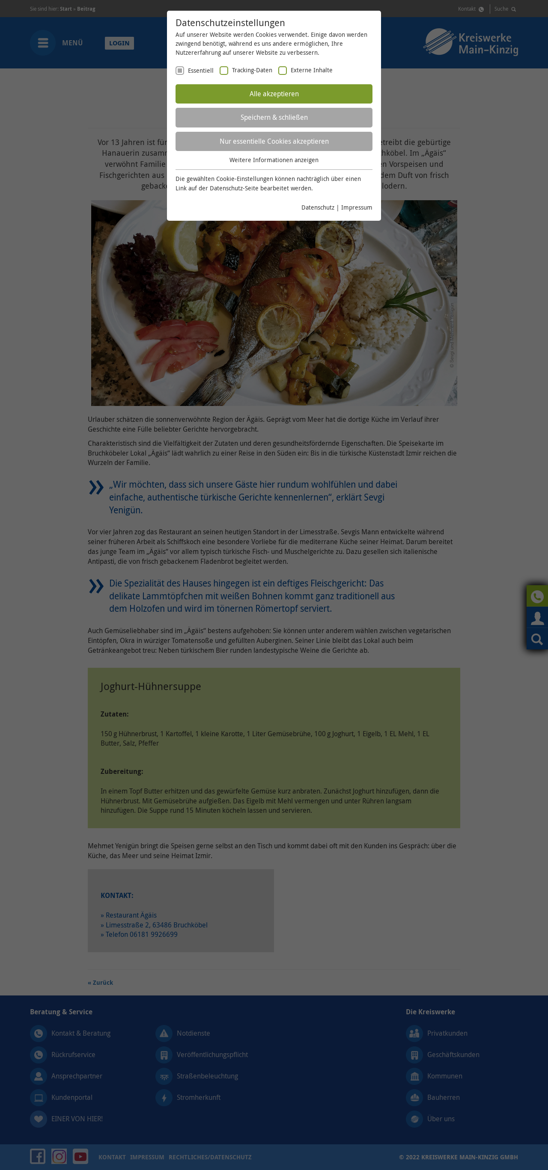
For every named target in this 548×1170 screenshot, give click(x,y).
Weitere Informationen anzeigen (274, 160)
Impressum (356, 207)
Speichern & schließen (274, 117)
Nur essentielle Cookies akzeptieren (274, 141)
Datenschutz (317, 207)
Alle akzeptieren (274, 93)
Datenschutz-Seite (234, 188)
